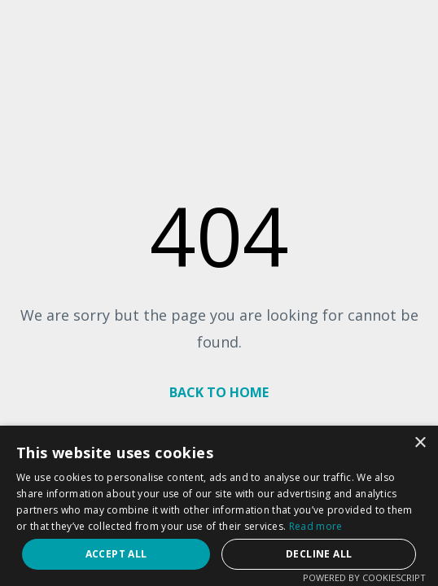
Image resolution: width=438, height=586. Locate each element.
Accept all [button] (116, 554)
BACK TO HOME (219, 392)
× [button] (420, 443)
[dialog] (219, 506)
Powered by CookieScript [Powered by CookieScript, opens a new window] (364, 577)
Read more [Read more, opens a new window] (316, 526)
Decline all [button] (319, 554)
